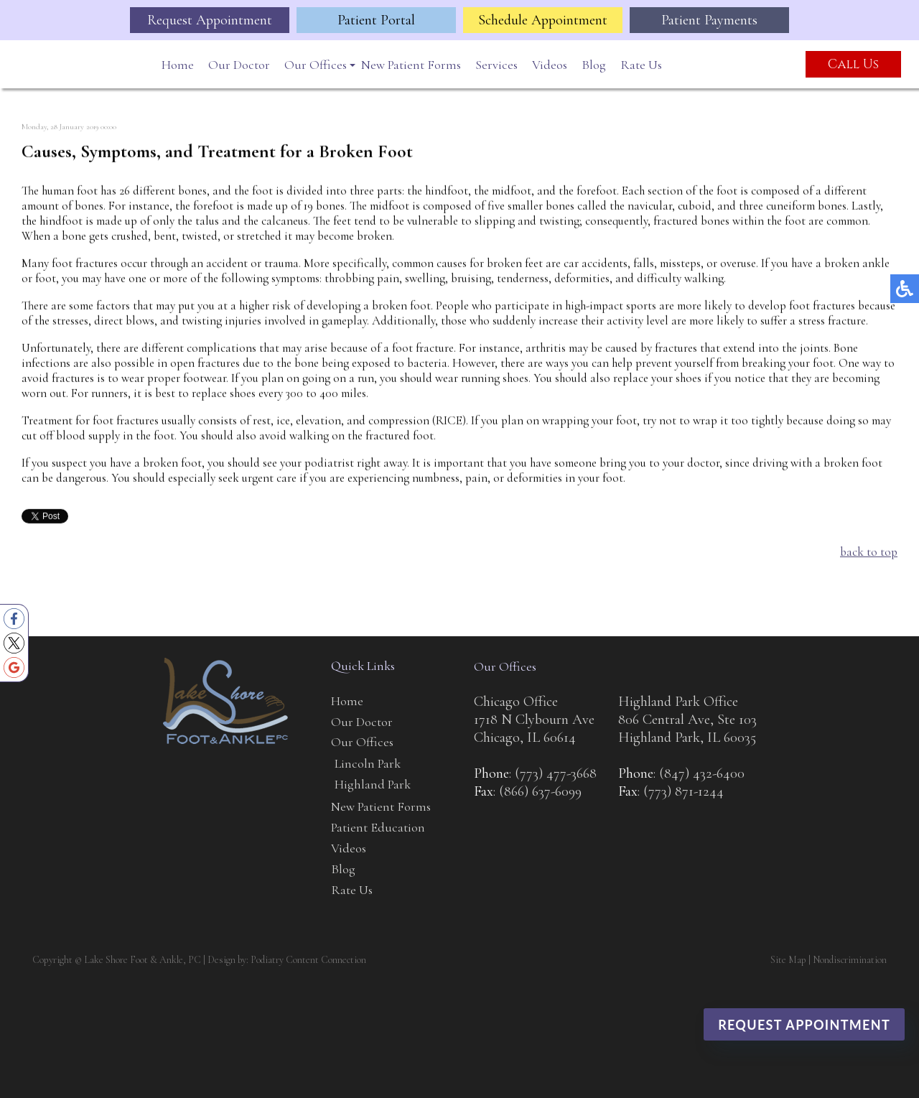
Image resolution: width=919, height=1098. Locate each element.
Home (178, 65)
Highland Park (373, 784)
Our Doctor (239, 65)
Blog (594, 65)
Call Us (853, 64)
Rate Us (641, 65)
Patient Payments (709, 20)
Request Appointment (209, 20)
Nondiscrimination (850, 960)
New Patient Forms (411, 65)
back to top (868, 552)
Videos (549, 65)
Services (496, 65)
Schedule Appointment (542, 20)
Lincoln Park (368, 763)
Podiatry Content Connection (308, 960)
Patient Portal (376, 20)
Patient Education (378, 827)
